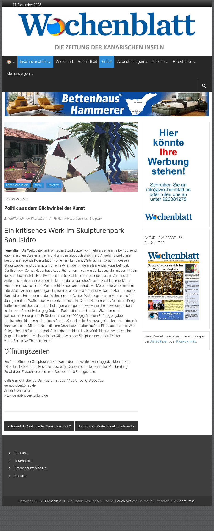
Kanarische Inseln (17, 185)
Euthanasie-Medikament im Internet (105, 426)
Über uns (20, 453)
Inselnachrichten (34, 61)
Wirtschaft (64, 61)
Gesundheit (87, 61)
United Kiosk (159, 341)
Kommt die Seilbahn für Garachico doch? (40, 426)
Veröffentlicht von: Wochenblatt (27, 218)
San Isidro (82, 218)
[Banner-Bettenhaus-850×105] (107, 104)
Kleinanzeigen (18, 73)
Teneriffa (53, 185)
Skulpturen (96, 218)
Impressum (22, 460)
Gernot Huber (66, 218)
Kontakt (20, 476)
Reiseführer (182, 61)
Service (158, 61)
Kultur (107, 61)
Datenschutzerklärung (30, 468)
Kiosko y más (186, 341)
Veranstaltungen (130, 61)
